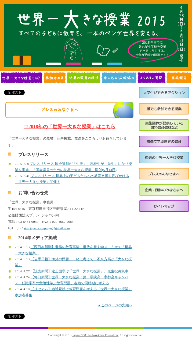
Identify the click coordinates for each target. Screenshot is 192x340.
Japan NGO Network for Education (95, 335)
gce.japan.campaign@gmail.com (47, 228)
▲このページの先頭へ (114, 305)
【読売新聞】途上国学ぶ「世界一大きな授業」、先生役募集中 (79, 271)
